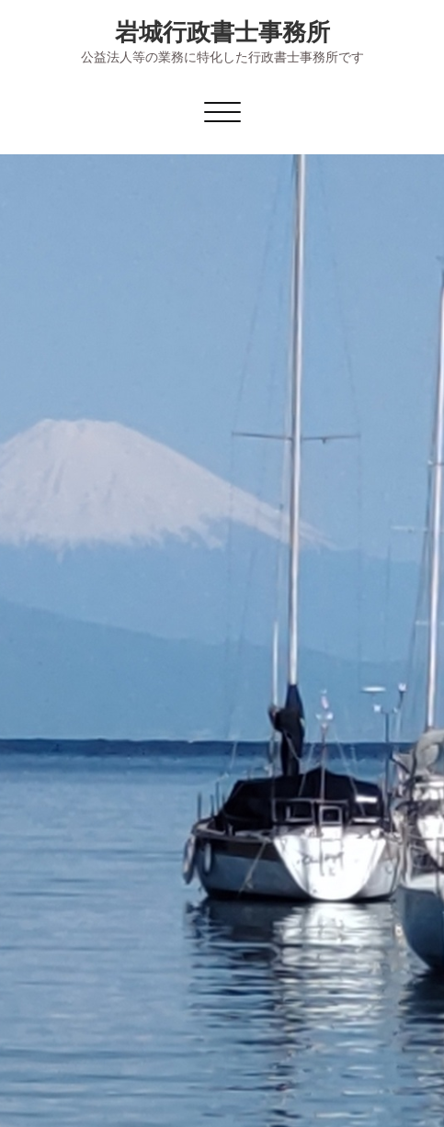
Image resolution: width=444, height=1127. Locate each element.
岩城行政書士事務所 (222, 31)
